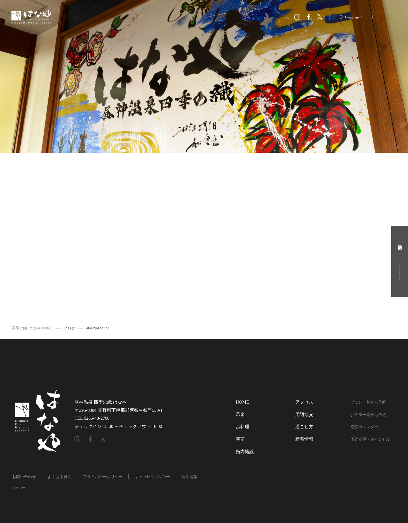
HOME (242, 402)
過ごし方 (304, 426)
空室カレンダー (364, 427)
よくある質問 (59, 477)
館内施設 (245, 451)
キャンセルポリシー (152, 477)
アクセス (304, 402)
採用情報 (189, 477)
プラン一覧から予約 (368, 402)
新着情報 (304, 439)
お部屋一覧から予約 (368, 415)
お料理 (242, 426)
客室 (240, 439)
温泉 (240, 414)
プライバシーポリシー (103, 477)
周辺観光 (304, 414)
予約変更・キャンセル (370, 439)
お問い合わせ (24, 477)
